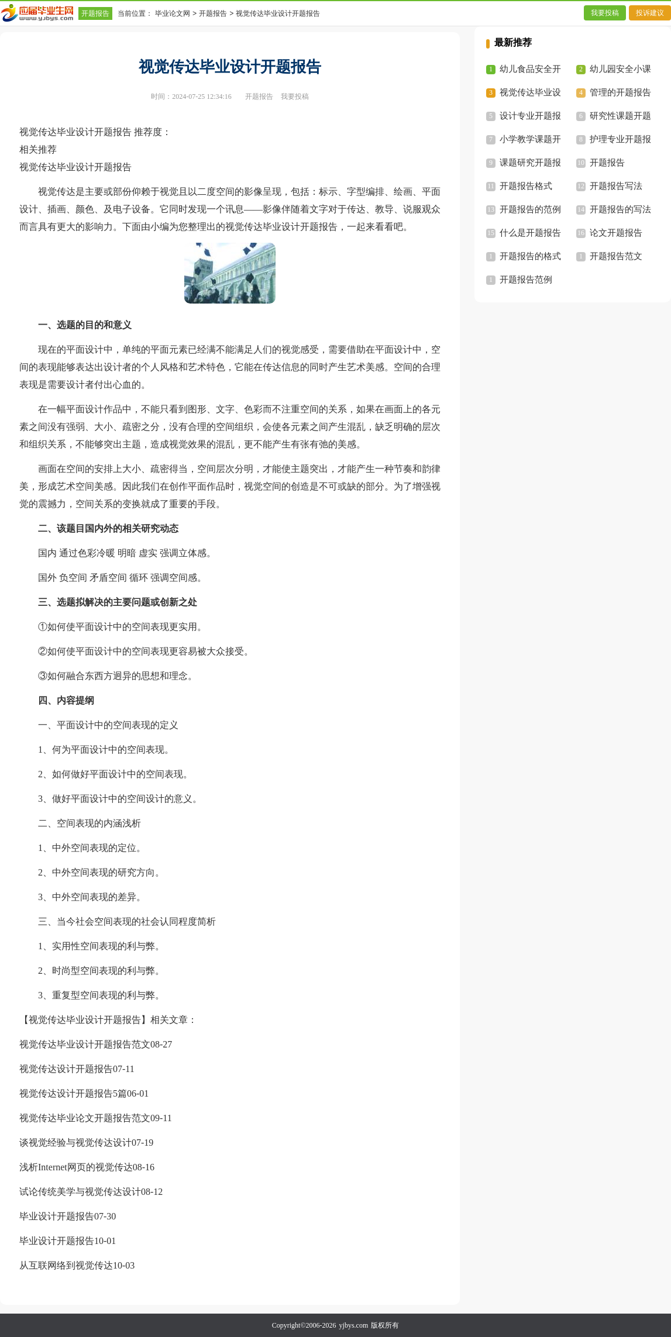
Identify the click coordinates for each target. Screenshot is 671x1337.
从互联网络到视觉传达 (66, 1265)
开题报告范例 (526, 279)
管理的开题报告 (620, 92)
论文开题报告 (616, 232)
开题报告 (95, 13)
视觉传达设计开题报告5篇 (73, 1093)
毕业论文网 (172, 13)
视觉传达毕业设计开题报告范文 (84, 1044)
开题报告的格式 (530, 256)
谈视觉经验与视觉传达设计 (75, 1143)
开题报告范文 (616, 256)
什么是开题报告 (530, 232)
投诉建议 (650, 13)
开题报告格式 (526, 186)
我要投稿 (605, 13)
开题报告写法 (616, 186)
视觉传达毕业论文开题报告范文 (84, 1118)
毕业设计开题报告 (56, 1216)
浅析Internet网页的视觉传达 (76, 1167)
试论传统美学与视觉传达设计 (80, 1192)
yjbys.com (354, 1325)
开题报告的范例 (530, 209)
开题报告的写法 (620, 209)
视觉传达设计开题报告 (66, 1069)
